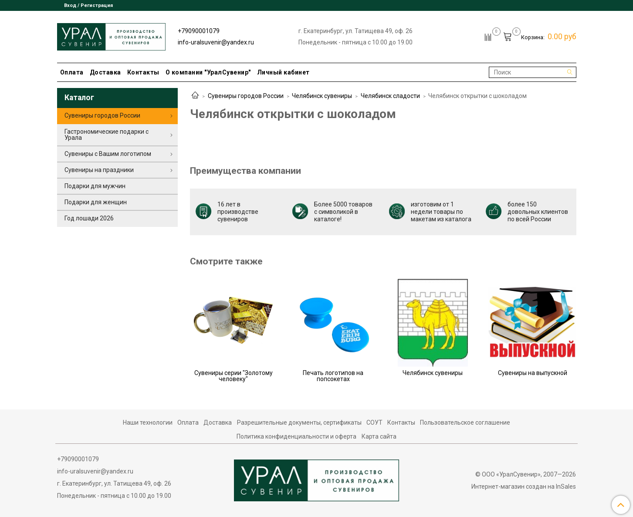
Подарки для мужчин (94, 185)
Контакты (143, 72)
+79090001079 (199, 30)
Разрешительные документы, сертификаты (299, 422)
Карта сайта (379, 436)
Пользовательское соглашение (465, 422)
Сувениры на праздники (99, 169)
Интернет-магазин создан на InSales (523, 486)
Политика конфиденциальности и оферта (296, 436)
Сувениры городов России (246, 95)
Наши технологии (148, 422)
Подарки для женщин (95, 202)
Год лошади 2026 (89, 218)
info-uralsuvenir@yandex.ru (216, 42)
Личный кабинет (283, 72)
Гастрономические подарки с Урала (106, 134)
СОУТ (374, 422)
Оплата (72, 72)
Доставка (105, 72)
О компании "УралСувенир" (208, 72)
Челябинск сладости (390, 95)
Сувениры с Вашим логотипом (107, 153)
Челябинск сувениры (322, 95)
